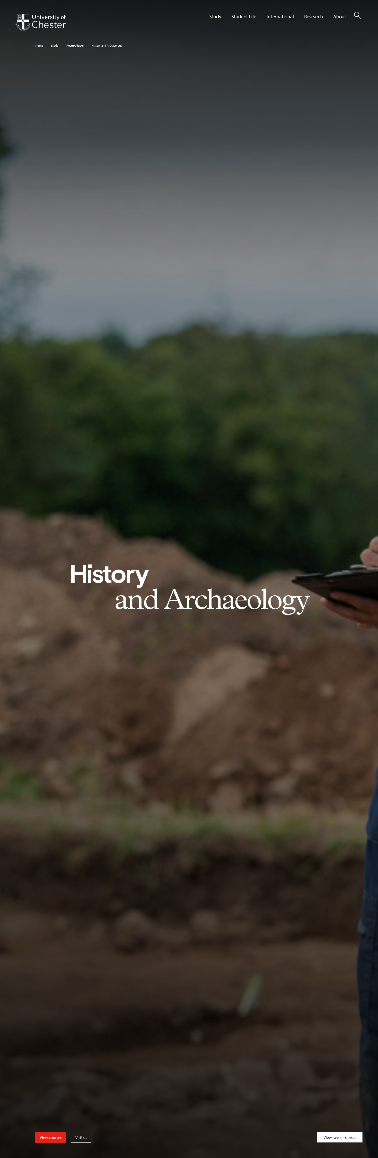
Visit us (81, 1137)
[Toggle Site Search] (358, 15)
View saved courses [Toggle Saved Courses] (340, 1137)
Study (54, 45)
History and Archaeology (107, 45)
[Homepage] (40, 22)
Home (39, 45)
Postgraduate (74, 45)
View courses (51, 1137)
